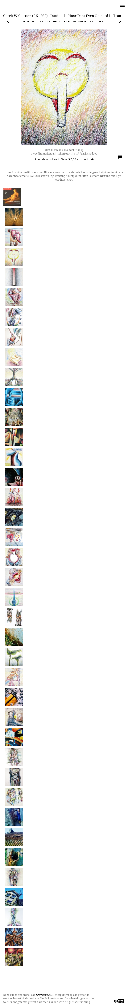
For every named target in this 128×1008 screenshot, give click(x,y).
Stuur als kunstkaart (64, 159)
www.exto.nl (43, 995)
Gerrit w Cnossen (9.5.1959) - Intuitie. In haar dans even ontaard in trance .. (65, 15)
